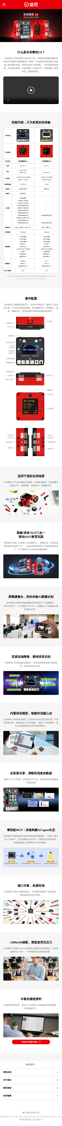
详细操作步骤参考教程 (31, 1042)
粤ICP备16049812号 (30, 1113)
